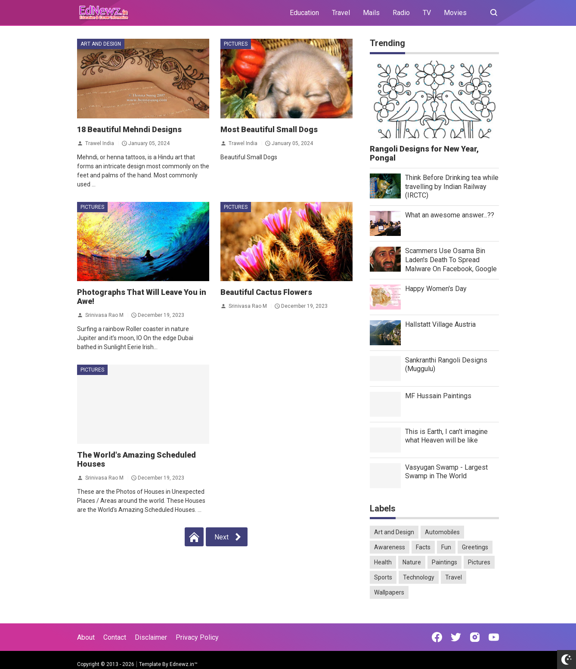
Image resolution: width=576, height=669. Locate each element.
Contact (114, 637)
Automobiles (442, 532)
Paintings (444, 562)
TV (427, 13)
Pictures (236, 44)
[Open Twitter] (456, 637)
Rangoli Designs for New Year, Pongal (424, 153)
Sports (383, 577)
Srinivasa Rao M (104, 315)
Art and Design (101, 44)
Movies (455, 13)
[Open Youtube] (494, 637)
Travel (341, 13)
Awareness (389, 547)
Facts (423, 547)
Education (304, 13)
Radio (401, 13)
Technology (418, 577)
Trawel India (99, 143)
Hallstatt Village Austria (440, 324)
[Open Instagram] (475, 637)
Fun (446, 547)
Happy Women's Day (436, 289)
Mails (371, 13)
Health (383, 562)
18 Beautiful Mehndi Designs (129, 129)
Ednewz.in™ (184, 664)
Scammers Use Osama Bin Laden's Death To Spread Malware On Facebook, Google (451, 260)
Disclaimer (151, 637)
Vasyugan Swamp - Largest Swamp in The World (446, 471)
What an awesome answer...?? (449, 215)
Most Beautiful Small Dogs (269, 129)
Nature (412, 562)
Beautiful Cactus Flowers (266, 292)
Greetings (475, 547)
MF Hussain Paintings (438, 396)
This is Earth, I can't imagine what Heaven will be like (446, 436)
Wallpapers (389, 592)
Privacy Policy (197, 637)
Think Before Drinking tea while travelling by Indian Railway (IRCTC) (452, 186)
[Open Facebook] (437, 637)
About (86, 637)
